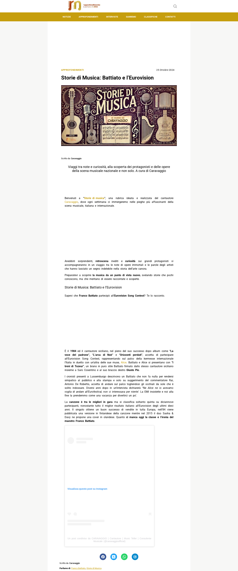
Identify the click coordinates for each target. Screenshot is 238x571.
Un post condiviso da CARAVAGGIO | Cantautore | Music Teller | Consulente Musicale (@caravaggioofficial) (109, 540)
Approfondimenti (88, 17)
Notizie (67, 17)
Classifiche (150, 17)
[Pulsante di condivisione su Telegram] (135, 556)
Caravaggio (71, 202)
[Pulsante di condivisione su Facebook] (103, 556)
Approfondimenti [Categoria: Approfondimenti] (72, 70)
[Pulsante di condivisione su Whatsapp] (124, 556)
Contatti (170, 17)
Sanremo (131, 17)
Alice (123, 362)
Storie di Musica (93, 568)
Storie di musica (94, 198)
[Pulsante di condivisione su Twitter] (113, 556)
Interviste (112, 17)
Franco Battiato (78, 568)
